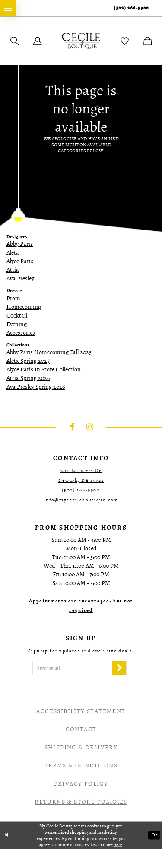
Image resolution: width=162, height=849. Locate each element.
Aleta (12, 252)
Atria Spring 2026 (28, 378)
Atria (12, 270)
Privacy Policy (81, 784)
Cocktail (16, 315)
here (118, 844)
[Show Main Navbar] (8, 8)
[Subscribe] (119, 668)
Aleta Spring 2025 (28, 361)
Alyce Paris (19, 261)
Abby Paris (19, 244)
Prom (13, 298)
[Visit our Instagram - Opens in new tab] (90, 427)
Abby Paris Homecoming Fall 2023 (49, 352)
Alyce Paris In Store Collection (43, 369)
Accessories (20, 333)
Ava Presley (20, 278)
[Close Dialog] (7, 835)
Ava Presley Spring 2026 (35, 387)
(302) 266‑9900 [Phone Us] (131, 8)
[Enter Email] (72, 668)
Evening (16, 324)
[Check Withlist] (125, 41)
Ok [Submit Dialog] (154, 835)
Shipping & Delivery (81, 747)
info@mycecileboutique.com (81, 500)
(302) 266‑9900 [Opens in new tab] (81, 490)
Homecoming (23, 307)
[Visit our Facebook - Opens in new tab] (72, 427)
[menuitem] (8, 8)
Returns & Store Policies (81, 802)
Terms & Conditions (81, 765)
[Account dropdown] (37, 41)
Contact (81, 729)
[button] (14, 41)
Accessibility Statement (80, 711)
